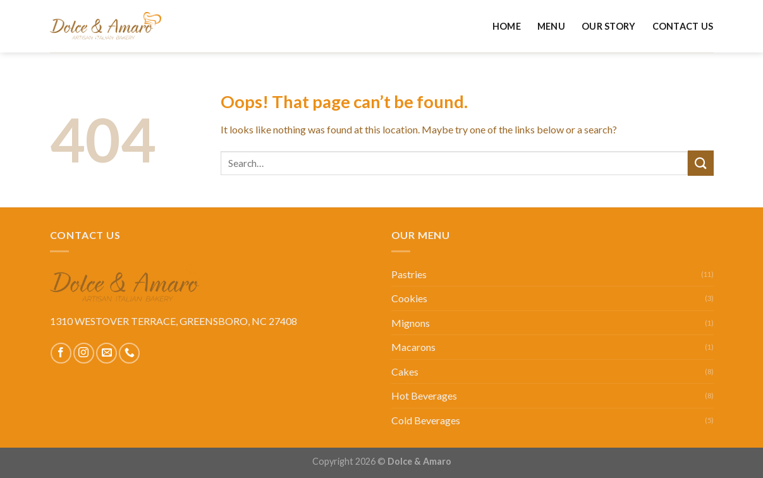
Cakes (404, 371)
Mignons (410, 323)
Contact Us (683, 26)
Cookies (409, 298)
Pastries (409, 274)
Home (506, 26)
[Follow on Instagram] (83, 353)
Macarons (413, 347)
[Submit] (700, 162)
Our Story (609, 26)
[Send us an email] (106, 353)
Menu (551, 26)
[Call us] (129, 353)
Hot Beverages (424, 395)
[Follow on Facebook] (61, 353)
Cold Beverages (425, 420)
